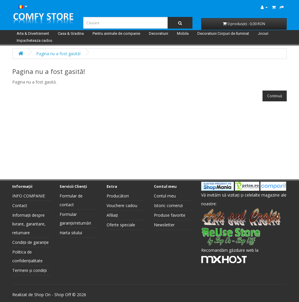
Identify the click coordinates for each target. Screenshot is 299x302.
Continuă (274, 95)
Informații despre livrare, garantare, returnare (29, 223)
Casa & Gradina (71, 33)
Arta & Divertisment (33, 33)
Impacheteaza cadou (34, 40)
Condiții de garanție (30, 242)
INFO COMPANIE (28, 196)
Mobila (183, 33)
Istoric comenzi (168, 205)
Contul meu (165, 196)
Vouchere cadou (122, 205)
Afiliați (112, 215)
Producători (118, 196)
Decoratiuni (158, 33)
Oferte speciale (121, 225)
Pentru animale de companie (116, 33)
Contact (19, 205)
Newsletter (164, 225)
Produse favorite (169, 215)
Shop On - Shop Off (52, 294)
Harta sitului (71, 232)
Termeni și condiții (29, 270)
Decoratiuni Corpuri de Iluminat (223, 33)
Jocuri (263, 33)
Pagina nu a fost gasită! (58, 53)
